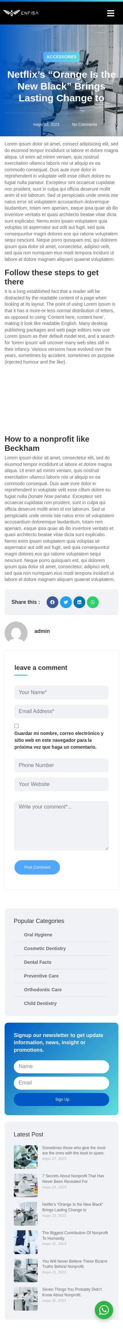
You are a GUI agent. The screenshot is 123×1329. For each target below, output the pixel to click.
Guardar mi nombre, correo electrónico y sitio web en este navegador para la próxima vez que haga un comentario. (59, 740)
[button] (111, 13)
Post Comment (37, 867)
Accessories (61, 56)
